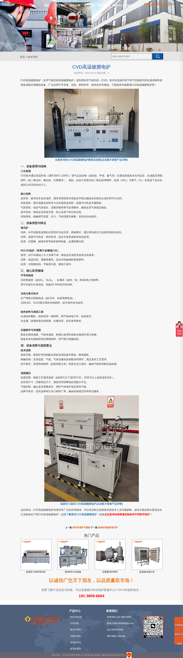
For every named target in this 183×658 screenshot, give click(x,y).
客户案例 (89, 5)
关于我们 (61, 5)
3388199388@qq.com (123, 623)
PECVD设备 (76, 617)
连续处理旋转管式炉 (108, 527)
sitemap (121, 636)
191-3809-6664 (91, 596)
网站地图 (111, 636)
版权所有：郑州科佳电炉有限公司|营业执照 (73, 655)
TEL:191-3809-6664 (158, 4)
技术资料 (104, 5)
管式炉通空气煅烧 (81, 527)
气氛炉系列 (75, 636)
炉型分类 (75, 5)
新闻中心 (118, 5)
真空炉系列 (75, 648)
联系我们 (132, 5)
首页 (46, 5)
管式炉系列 (75, 642)
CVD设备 (74, 623)
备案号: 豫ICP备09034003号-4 (110, 655)
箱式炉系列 (75, 629)
